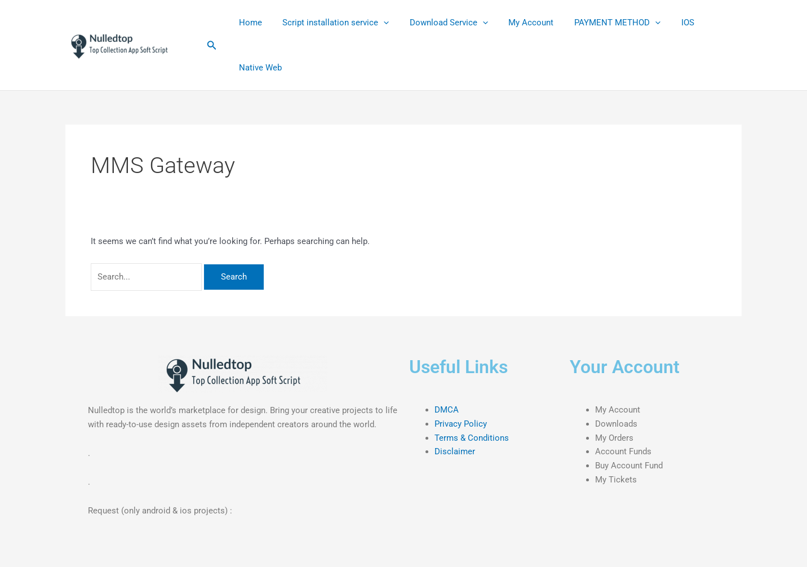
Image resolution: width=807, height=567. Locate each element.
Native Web (258, 68)
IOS (666, 22)
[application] (378, 22)
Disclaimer (454, 451)
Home (248, 22)
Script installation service (330, 22)
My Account (517, 22)
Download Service (439, 22)
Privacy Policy (460, 424)
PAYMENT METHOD (600, 22)
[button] (212, 45)
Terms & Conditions (471, 438)
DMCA (446, 410)
